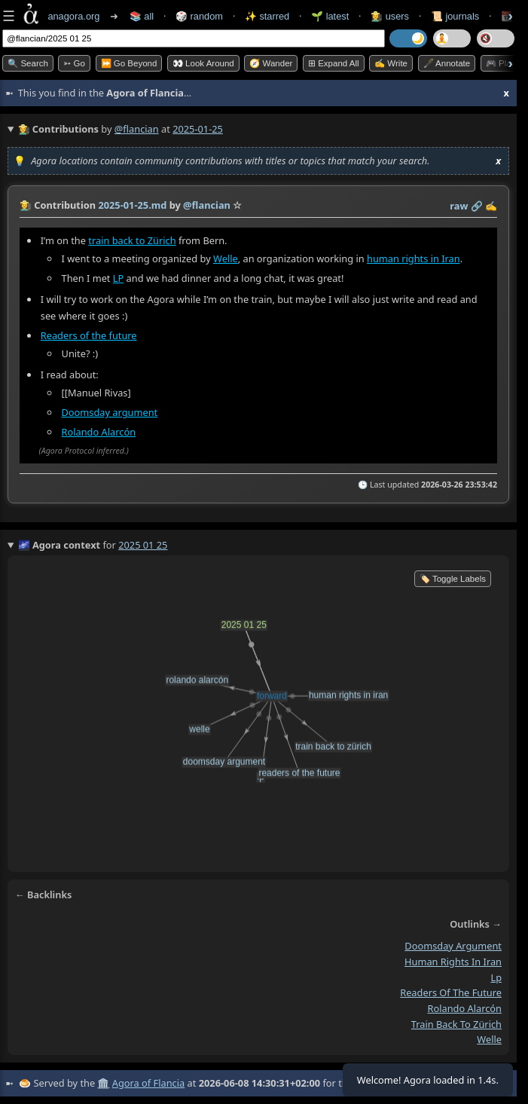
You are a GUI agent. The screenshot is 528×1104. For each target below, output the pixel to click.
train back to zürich (456, 1024)
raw (459, 206)
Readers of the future (89, 335)
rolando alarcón (464, 1008)
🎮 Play (501, 63)
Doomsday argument (110, 412)
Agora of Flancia (148, 1083)
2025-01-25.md (132, 205)
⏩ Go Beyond (129, 63)
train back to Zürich (131, 240)
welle (489, 1039)
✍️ (491, 206)
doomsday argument (453, 946)
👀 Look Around (203, 63)
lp (496, 977)
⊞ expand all (333, 63)
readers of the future (451, 992)
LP (118, 278)
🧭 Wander (270, 63)
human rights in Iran (413, 258)
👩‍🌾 (26, 205)
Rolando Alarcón (99, 432)
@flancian (136, 129)
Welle (225, 258)
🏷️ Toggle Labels (453, 578)
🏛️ (103, 1083)
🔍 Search (28, 63)
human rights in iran (453, 961)
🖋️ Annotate (447, 63)
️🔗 (477, 206)
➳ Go (74, 63)
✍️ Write (390, 63)
